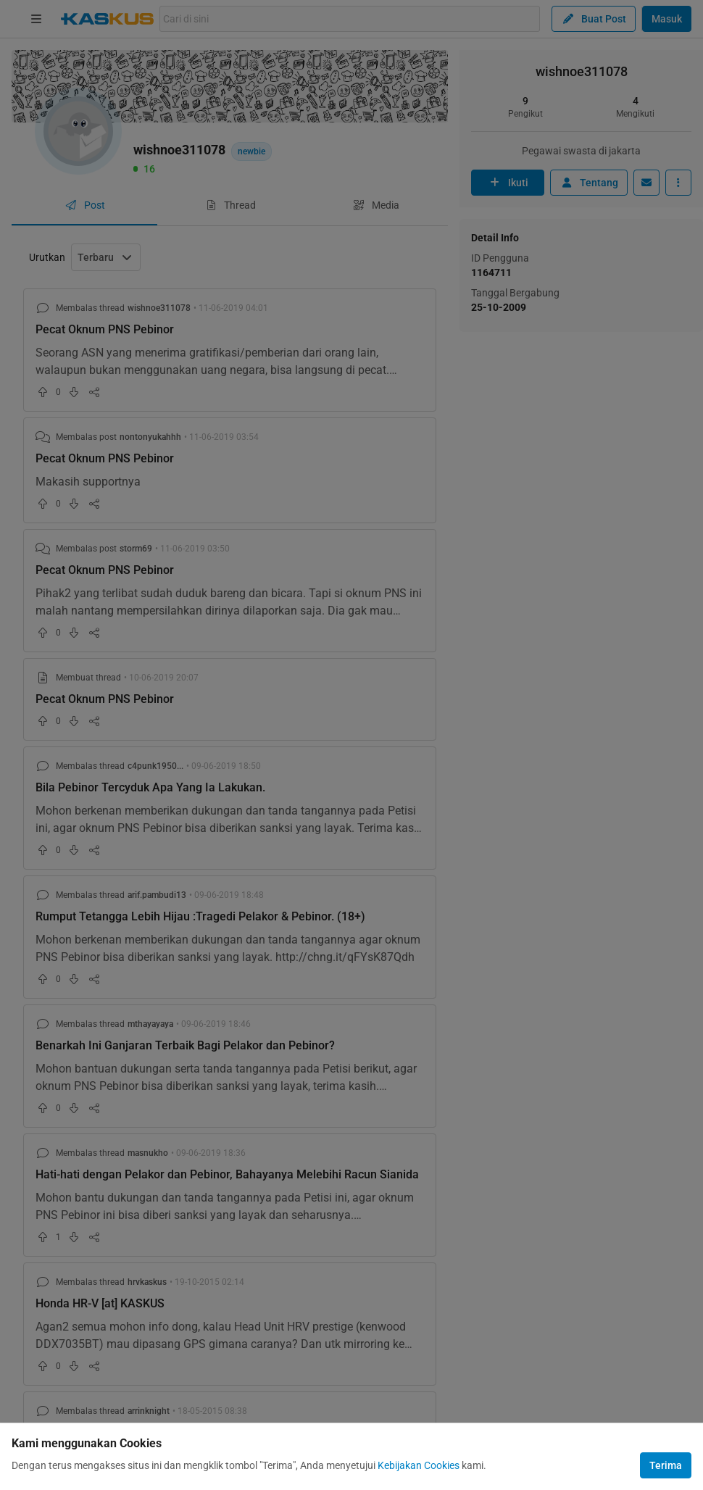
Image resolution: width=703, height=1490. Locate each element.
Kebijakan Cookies (418, 1465)
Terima (665, 1465)
